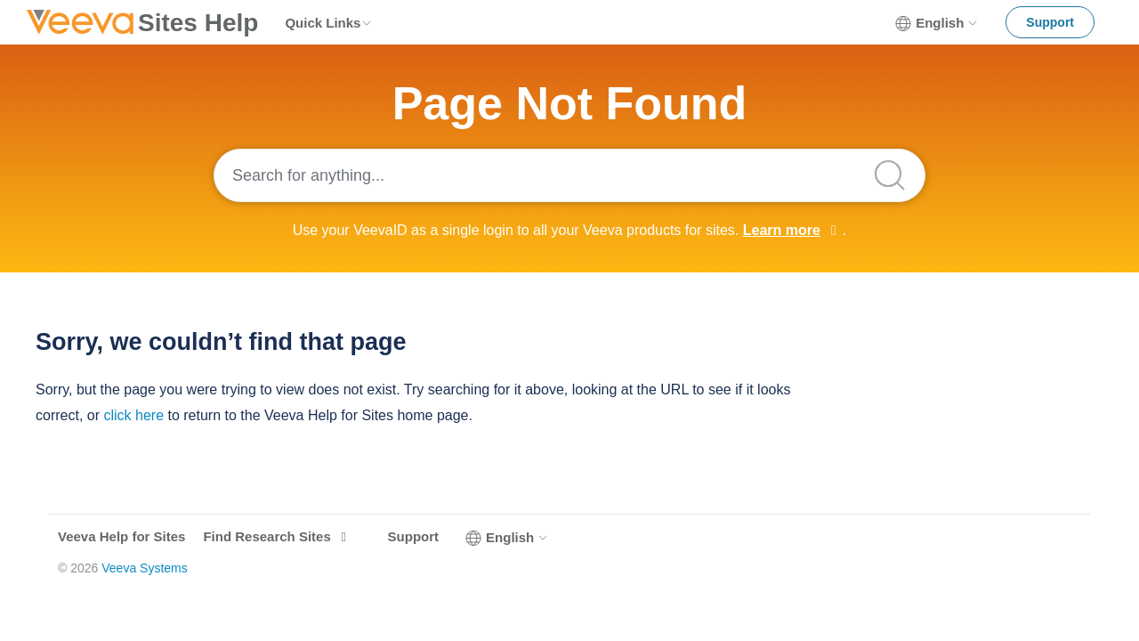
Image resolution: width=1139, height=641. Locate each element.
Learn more (781, 230)
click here (133, 415)
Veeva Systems (144, 568)
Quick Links (329, 22)
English (937, 23)
